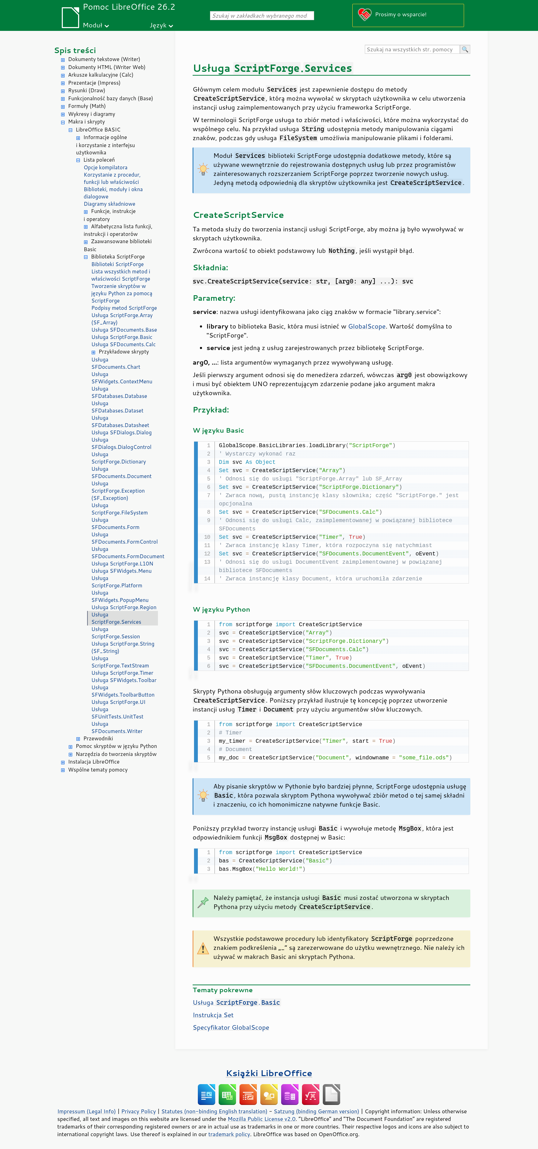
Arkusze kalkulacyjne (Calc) (101, 74)
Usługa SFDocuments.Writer (117, 727)
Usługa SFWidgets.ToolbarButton (122, 691)
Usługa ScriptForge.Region (124, 607)
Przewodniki (98, 738)
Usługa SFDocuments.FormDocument (124, 552)
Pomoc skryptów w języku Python (116, 746)
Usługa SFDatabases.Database (119, 392)
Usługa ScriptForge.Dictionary (118, 458)
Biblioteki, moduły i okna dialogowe (113, 193)
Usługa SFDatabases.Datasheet (120, 421)
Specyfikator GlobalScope (231, 1024)
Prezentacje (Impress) (94, 82)
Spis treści (75, 50)
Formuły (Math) (87, 106)
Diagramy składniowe (109, 203)
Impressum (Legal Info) (86, 1108)
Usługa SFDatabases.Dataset (117, 407)
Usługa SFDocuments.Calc (123, 344)
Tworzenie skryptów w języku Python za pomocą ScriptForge (121, 293)
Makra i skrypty (86, 121)
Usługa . (237, 999)
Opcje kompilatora (105, 167)
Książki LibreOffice (269, 1070)
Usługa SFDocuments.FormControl (124, 538)
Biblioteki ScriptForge (117, 264)
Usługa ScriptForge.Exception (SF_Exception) (118, 491)
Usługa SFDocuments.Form (115, 523)
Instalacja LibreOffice (93, 761)
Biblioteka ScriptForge (118, 256)
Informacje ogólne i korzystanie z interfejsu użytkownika (105, 145)
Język (158, 24)
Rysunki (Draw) (86, 90)
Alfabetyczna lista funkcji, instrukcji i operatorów (118, 230)
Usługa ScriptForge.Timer (122, 672)
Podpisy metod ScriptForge (124, 308)
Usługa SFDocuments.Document (121, 472)
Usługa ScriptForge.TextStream (120, 662)
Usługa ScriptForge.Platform (116, 581)
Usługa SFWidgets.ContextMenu (121, 378)
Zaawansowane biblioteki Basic (118, 245)
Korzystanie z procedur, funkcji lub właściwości (112, 178)
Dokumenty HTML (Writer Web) (107, 67)
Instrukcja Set (213, 1011)
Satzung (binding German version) (317, 1108)
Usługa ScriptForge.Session (115, 632)
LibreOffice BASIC (98, 129)
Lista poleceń (99, 159)
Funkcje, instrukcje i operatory (110, 215)
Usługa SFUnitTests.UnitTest (117, 713)
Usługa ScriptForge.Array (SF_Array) (122, 319)
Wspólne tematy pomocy (98, 769)
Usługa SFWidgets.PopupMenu (120, 596)
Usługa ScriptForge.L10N (122, 563)
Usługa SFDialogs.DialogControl (121, 443)
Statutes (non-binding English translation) (214, 1108)
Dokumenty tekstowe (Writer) (104, 59)
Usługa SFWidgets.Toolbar (124, 680)
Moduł (92, 24)
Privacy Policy (138, 1108)
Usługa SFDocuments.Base (124, 329)
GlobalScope (367, 326)
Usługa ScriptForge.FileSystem (119, 509)
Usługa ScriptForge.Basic (121, 337)
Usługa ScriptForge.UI (118, 702)
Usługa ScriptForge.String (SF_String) (122, 647)
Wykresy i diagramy (91, 114)
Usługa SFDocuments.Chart (115, 363)
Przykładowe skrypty (124, 351)
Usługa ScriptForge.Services (116, 618)
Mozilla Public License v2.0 (262, 1116)
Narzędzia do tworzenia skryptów (116, 754)
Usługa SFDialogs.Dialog (121, 432)
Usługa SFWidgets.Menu (121, 570)
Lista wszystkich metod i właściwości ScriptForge (120, 275)
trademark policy (229, 1131)
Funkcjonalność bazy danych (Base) (110, 98)
